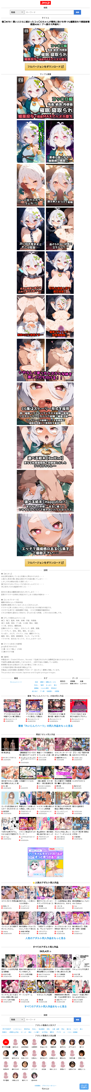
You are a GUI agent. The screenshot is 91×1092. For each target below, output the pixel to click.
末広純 (44, 1065)
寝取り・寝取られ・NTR (48, 682)
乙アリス (34, 1065)
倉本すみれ (15, 1065)
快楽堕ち (49, 691)
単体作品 (27, 1029)
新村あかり (43, 1054)
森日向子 (25, 1065)
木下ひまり (72, 1043)
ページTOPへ (84, 1086)
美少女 (69, 1029)
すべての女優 (6, 1043)
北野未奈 (6, 1065)
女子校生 (45, 1032)
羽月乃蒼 (72, 1054)
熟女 (62, 1029)
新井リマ (25, 1076)
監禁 (42, 685)
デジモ (59, 1032)
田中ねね (34, 1076)
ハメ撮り (36, 1032)
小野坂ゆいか (53, 1054)
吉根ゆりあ (72, 1065)
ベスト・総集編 (72, 1032)
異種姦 (36, 688)
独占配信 (41, 1029)
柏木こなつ (53, 1065)
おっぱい (49, 685)
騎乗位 (4, 1032)
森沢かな (63, 1043)
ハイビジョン (17, 1029)
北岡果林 (34, 1043)
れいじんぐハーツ (16, 682)
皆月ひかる (15, 1054)
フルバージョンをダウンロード (45, 66)
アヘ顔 (42, 691)
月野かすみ (81, 1054)
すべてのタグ (6, 1029)
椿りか (82, 1043)
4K (64, 1032)
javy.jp (46, 2)
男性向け (54, 688)
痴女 (30, 1032)
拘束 (36, 682)
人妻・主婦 (55, 1029)
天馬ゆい (34, 1054)
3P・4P (23, 1032)
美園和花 (53, 1043)
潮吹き (52, 1032)
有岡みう (63, 1065)
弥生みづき (43, 1043)
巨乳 (48, 1029)
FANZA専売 (45, 688)
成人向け (35, 691)
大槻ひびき (15, 1076)
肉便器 (57, 691)
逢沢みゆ (15, 1043)
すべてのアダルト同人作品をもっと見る (45, 1006)
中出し (36, 685)
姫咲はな (63, 1054)
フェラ (75, 1029)
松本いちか (24, 1054)
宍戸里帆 (6, 1076)
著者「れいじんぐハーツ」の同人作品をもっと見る (45, 726)
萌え (55, 685)
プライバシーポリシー (49, 1086)
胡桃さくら (81, 1065)
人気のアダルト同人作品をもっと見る (45, 938)
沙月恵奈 (6, 1054)
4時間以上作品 (13, 1032)
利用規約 (37, 1086)
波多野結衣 (24, 1043)
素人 (81, 1029)
